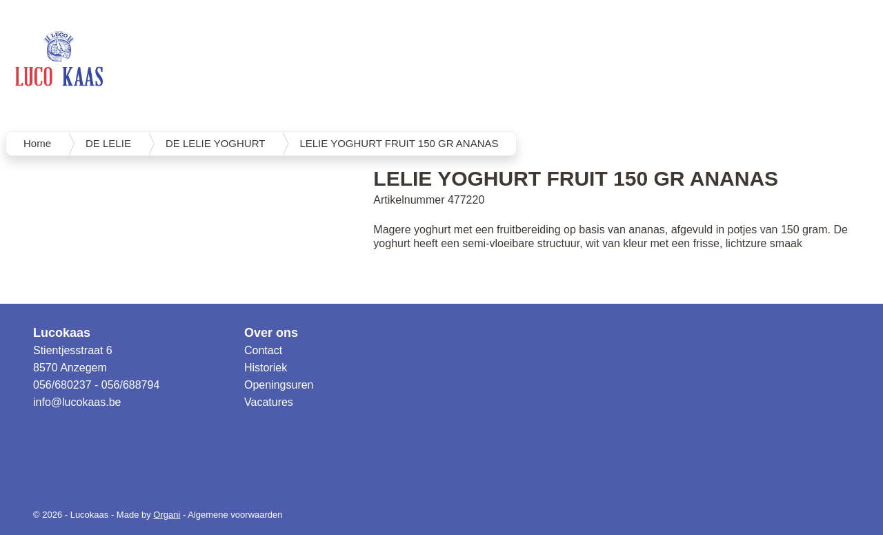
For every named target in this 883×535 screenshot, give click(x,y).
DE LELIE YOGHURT (216, 143)
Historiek (265, 367)
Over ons (271, 333)
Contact (263, 350)
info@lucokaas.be (77, 402)
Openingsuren (279, 385)
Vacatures (268, 402)
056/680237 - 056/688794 (96, 385)
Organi (166, 514)
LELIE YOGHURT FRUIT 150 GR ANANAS (398, 143)
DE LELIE (108, 143)
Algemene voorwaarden (235, 514)
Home (37, 143)
